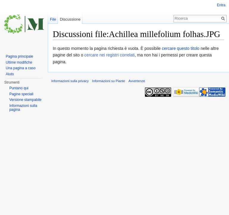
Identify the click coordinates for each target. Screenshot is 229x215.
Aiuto (10, 74)
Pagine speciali (21, 94)
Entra (221, 5)
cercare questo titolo (180, 48)
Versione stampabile (25, 100)
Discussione (70, 19)
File (53, 19)
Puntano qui (18, 88)
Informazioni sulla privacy (70, 81)
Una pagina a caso (20, 68)
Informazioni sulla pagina (23, 108)
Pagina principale (19, 56)
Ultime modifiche (19, 62)
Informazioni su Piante (108, 81)
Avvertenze (137, 81)
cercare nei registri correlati (109, 55)
